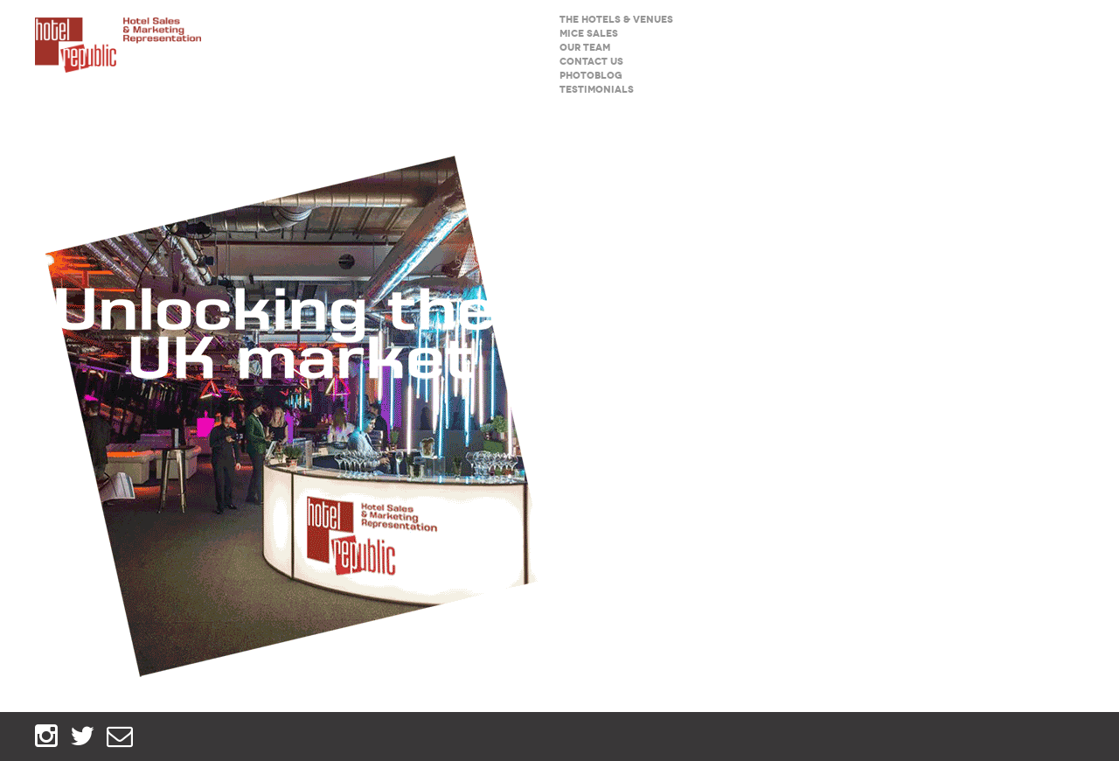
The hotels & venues (616, 19)
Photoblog (591, 75)
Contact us (591, 61)
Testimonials (597, 89)
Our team (585, 47)
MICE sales (589, 33)
